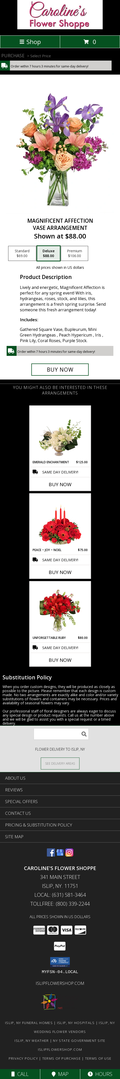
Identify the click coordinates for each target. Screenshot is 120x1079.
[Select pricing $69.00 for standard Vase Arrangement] (22, 253)
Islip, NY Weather (32, 1040)
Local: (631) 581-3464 (60, 894)
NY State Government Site (79, 1040)
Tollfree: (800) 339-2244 (60, 903)
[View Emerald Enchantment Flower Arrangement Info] (60, 433)
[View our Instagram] (69, 855)
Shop (30, 41)
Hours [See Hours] (100, 1074)
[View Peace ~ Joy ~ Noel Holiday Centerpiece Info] (60, 520)
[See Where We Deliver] (60, 763)
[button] (60, 962)
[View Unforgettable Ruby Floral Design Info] (60, 608)
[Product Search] (61, 734)
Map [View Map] (60, 1074)
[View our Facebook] (51, 855)
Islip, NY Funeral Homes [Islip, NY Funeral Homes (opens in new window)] (29, 1022)
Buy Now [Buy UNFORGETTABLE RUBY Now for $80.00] (60, 660)
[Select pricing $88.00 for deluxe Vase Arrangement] (48, 253)
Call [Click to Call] (20, 1074)
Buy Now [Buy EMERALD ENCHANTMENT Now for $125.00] (60, 484)
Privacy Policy (23, 1058)
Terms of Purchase (61, 1058)
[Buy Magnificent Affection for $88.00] (60, 369)
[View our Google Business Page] (60, 855)
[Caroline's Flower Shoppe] (60, 27)
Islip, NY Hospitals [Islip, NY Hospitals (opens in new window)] (76, 1022)
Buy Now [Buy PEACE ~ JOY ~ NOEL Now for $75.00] (60, 572)
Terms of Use (98, 1058)
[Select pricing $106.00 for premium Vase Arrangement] (74, 253)
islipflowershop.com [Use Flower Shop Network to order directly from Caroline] (60, 983)
